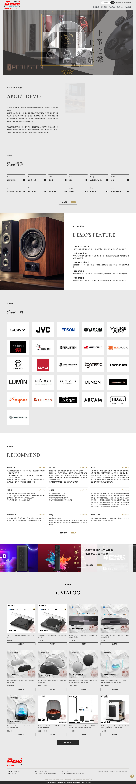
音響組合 (72, 191)
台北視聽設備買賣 (87, 779)
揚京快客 (54, 782)
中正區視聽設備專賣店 (69, 779)
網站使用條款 (76, 782)
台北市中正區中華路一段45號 (75, 773)
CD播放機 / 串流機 (96, 180)
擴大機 (50, 180)
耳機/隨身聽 (52, 191)
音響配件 (93, 191)
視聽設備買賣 (79, 779)
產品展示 (112, 771)
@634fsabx (17, 771)
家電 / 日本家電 (116, 191)
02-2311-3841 (43, 771)
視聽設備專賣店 (48, 779)
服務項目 (106, 771)
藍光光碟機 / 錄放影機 (14, 191)
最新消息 (118, 771)
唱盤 (112, 180)
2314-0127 (69, 771)
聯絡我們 (124, 771)
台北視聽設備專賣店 (57, 779)
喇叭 (70, 180)
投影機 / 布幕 (32, 180)
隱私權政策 (69, 782)
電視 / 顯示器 (11, 180)
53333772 (15, 773)
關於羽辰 (100, 771)
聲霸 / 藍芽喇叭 (33, 191)
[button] (64, 73)
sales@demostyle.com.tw (47, 773)
